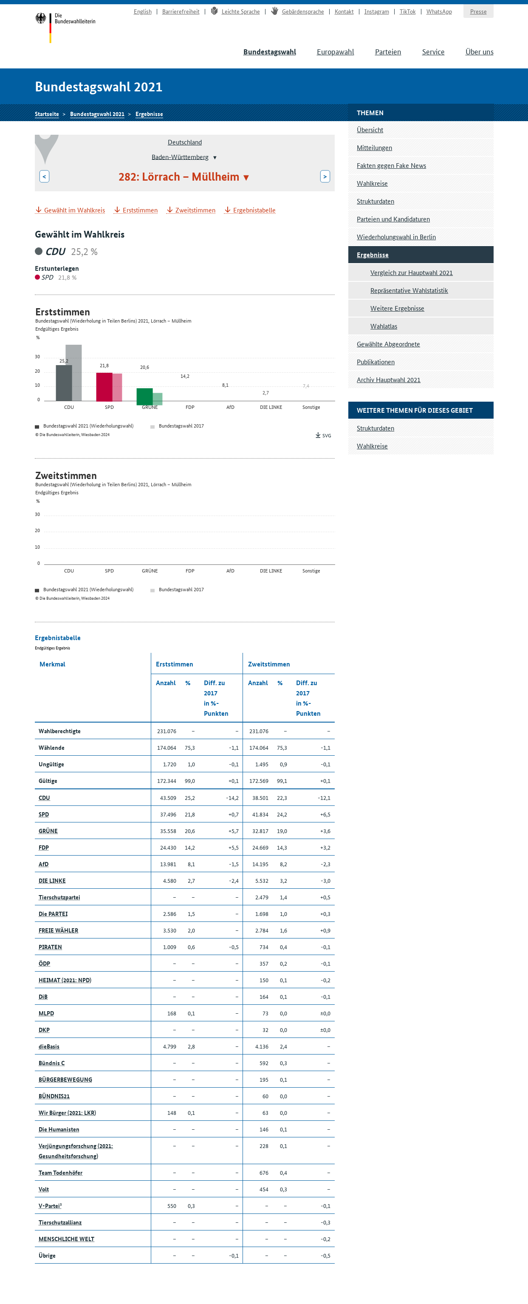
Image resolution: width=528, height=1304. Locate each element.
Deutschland (185, 141)
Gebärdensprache (297, 11)
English (143, 11)
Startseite (65, 29)
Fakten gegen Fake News (391, 165)
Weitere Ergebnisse (397, 307)
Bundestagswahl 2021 (97, 113)
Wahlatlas (383, 325)
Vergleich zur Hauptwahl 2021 (411, 272)
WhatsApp (439, 11)
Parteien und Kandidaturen (393, 218)
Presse (478, 11)
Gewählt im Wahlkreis (74, 210)
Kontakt (344, 11)
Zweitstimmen (195, 210)
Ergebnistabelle (254, 210)
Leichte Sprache (235, 11)
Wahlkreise (372, 183)
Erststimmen (140, 210)
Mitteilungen (374, 147)
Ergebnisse (149, 113)
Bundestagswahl (269, 52)
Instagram (376, 11)
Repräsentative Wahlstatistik (409, 290)
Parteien (388, 51)
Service (433, 51)
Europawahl (335, 51)
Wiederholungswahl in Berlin (396, 236)
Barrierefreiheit (181, 11)
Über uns (480, 51)
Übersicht (370, 129)
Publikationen (376, 361)
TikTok (408, 11)
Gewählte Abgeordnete (388, 343)
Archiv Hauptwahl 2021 (389, 379)
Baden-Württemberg (180, 156)
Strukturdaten (375, 200)
